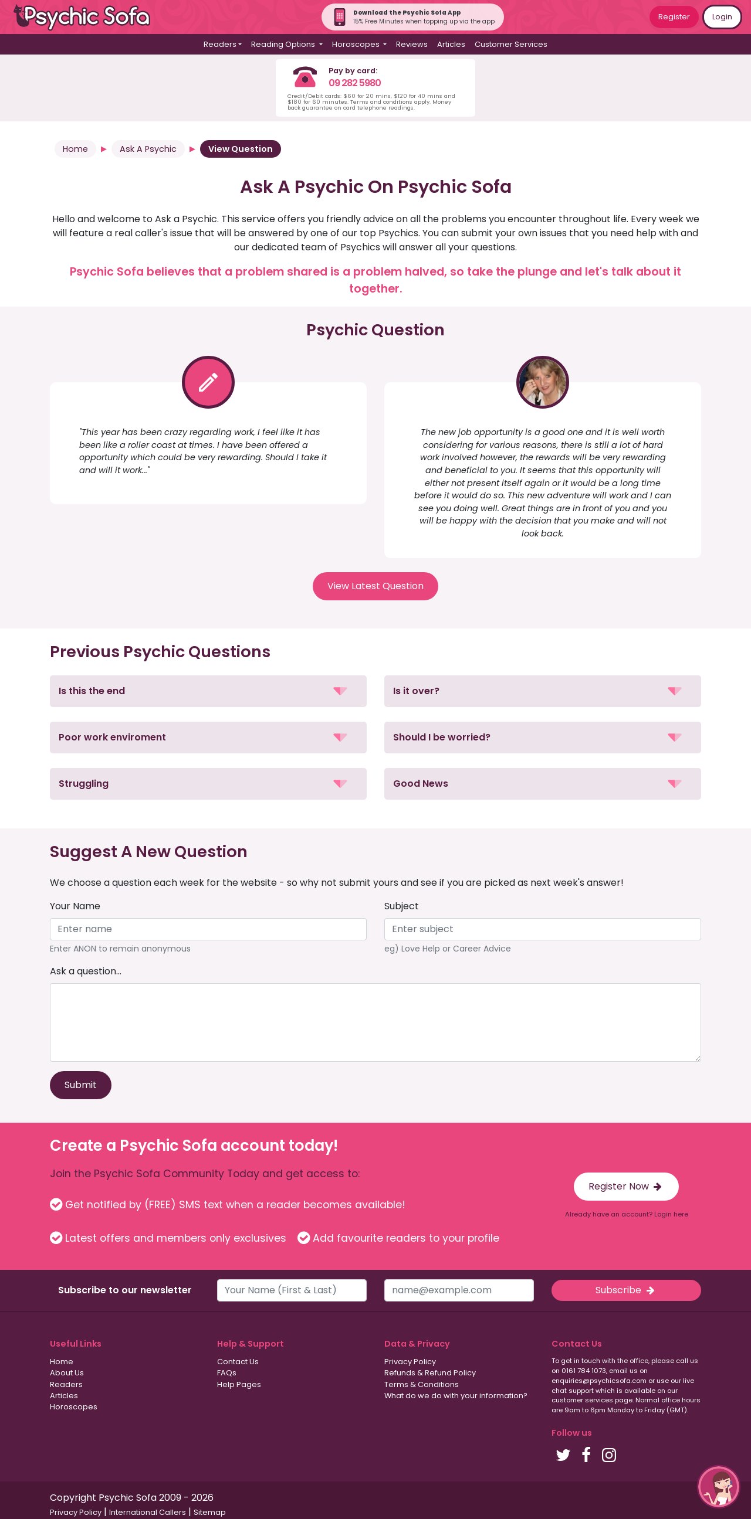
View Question (240, 149)
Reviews (412, 44)
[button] (208, 691)
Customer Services (511, 44)
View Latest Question (375, 586)
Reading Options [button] (284, 44)
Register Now (626, 1186)
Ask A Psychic (148, 149)
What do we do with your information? (455, 1396)
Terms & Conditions (421, 1384)
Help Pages (239, 1384)
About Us (67, 1373)
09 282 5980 (355, 83)
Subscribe (626, 1290)
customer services (582, 1400)
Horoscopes (73, 1407)
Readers (66, 1384)
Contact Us (238, 1362)
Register (674, 16)
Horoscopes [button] (356, 44)
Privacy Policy (410, 1362)
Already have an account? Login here (626, 1214)
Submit (81, 1085)
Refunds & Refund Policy (430, 1373)
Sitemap (210, 1512)
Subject (401, 906)
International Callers (147, 1512)
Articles (451, 44)
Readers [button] (220, 44)
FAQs (226, 1373)
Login (722, 16)
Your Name (75, 906)
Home (75, 149)
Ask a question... (85, 971)
